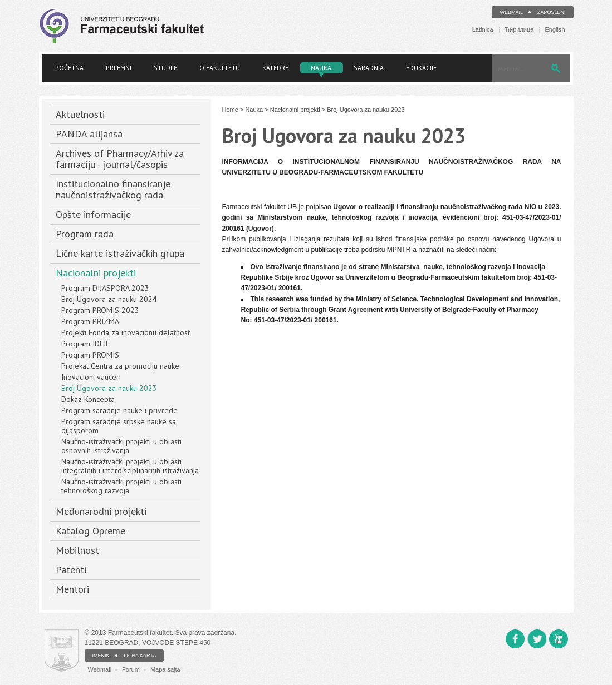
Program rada (85, 233)
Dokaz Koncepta (88, 399)
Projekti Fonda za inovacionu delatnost (125, 332)
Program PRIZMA (90, 321)
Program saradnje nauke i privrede (119, 410)
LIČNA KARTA (140, 655)
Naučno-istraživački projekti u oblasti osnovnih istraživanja (121, 445)
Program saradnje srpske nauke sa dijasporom (118, 425)
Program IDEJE (85, 344)
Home (230, 109)
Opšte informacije (93, 214)
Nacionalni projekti (96, 272)
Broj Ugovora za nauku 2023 (109, 388)
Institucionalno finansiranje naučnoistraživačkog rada (113, 189)
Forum (131, 669)
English (555, 30)
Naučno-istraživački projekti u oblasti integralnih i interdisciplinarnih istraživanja (130, 465)
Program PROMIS (90, 355)
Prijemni (118, 67)
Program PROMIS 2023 (100, 310)
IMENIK (101, 655)
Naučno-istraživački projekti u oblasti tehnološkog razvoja (121, 485)
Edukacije (421, 67)
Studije (165, 67)
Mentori (72, 589)
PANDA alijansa (89, 133)
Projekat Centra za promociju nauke (120, 366)
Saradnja (369, 67)
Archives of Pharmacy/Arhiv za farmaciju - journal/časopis (120, 159)
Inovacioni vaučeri (91, 377)
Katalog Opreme (90, 530)
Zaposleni (551, 12)
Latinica (482, 30)
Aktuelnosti (80, 114)
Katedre (275, 67)
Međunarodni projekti (101, 511)
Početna (69, 67)
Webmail (511, 12)
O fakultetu (219, 67)
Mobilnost (77, 550)
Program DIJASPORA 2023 (105, 288)
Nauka (321, 67)
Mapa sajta (165, 669)
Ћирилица (519, 30)
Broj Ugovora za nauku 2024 (109, 299)
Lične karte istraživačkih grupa (120, 253)
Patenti (71, 569)
